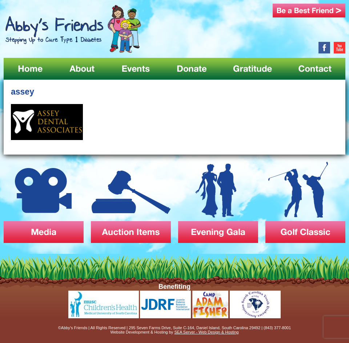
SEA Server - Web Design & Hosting (206, 332)
